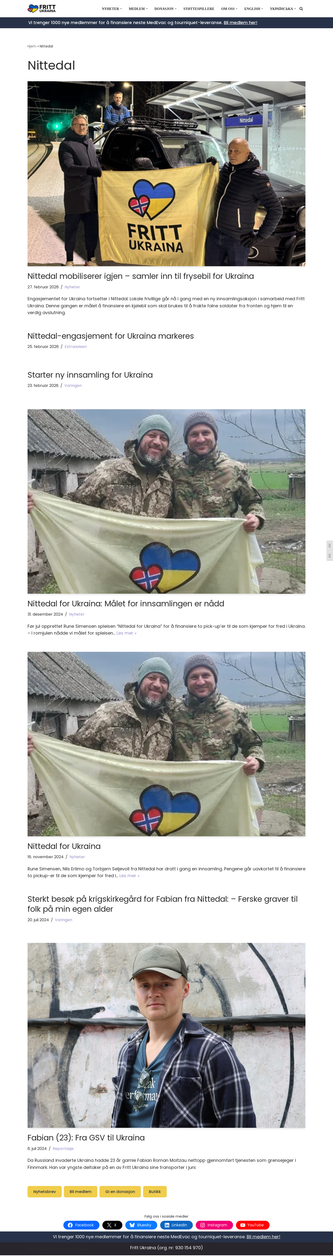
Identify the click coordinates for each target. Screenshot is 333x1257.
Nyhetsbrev (44, 1193)
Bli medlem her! (240, 22)
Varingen (74, 386)
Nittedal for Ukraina (64, 846)
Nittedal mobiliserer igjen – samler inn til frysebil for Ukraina (141, 276)
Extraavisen (76, 347)
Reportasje (64, 1150)
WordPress (76, 1250)
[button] (119, 8)
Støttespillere (198, 9)
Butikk (155, 1193)
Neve (33, 1250)
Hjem (32, 46)
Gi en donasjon (120, 1193)
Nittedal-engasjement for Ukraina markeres (111, 336)
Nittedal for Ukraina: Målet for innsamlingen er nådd (126, 604)
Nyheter (73, 287)
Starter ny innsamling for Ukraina (90, 375)
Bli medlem (80, 1193)
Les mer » (145, 634)
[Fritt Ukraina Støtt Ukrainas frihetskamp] (43, 8)
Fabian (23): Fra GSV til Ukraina (86, 1138)
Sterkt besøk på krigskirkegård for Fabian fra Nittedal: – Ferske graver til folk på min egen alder (163, 905)
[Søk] (301, 8)
